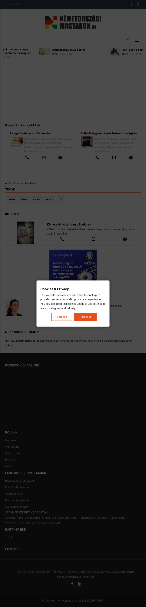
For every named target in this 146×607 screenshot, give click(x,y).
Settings (62, 316)
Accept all (85, 316)
